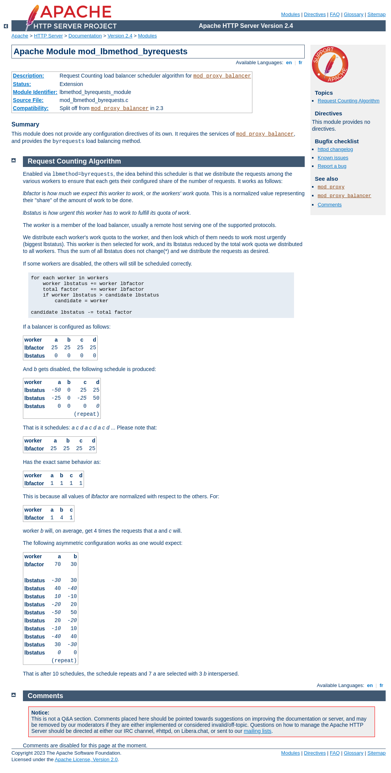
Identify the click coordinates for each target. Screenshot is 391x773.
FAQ (335, 14)
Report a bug (332, 166)
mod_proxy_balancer (222, 76)
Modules (290, 14)
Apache (19, 36)
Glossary (353, 14)
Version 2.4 (120, 36)
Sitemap (376, 14)
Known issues (333, 157)
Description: (28, 76)
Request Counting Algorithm (349, 101)
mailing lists (257, 731)
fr (300, 62)
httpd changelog (335, 149)
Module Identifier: (35, 92)
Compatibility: (30, 108)
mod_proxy (331, 187)
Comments (330, 204)
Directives (315, 14)
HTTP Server (48, 36)
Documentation (85, 36)
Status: (22, 84)
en (289, 62)
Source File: (28, 100)
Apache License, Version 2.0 (86, 759)
